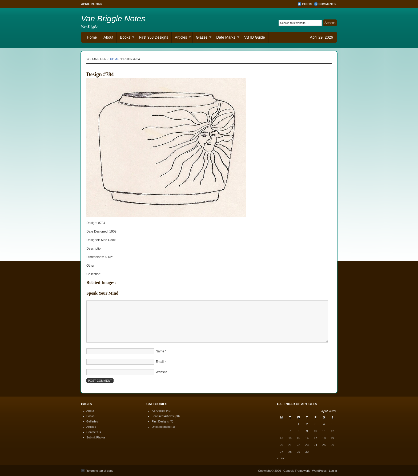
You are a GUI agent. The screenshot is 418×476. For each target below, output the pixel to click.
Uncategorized (161, 426)
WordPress (319, 470)
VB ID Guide (254, 37)
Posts (307, 4)
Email (160, 362)
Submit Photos (96, 437)
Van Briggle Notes (113, 18)
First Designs (160, 421)
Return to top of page (99, 470)
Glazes (202, 38)
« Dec (281, 458)
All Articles (158, 410)
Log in (333, 470)
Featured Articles (163, 416)
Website (161, 372)
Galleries (92, 421)
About (108, 37)
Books (125, 38)
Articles (181, 38)
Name (160, 351)
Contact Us (93, 432)
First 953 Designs (153, 37)
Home (92, 37)
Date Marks (226, 38)
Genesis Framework (296, 470)
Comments (327, 4)
